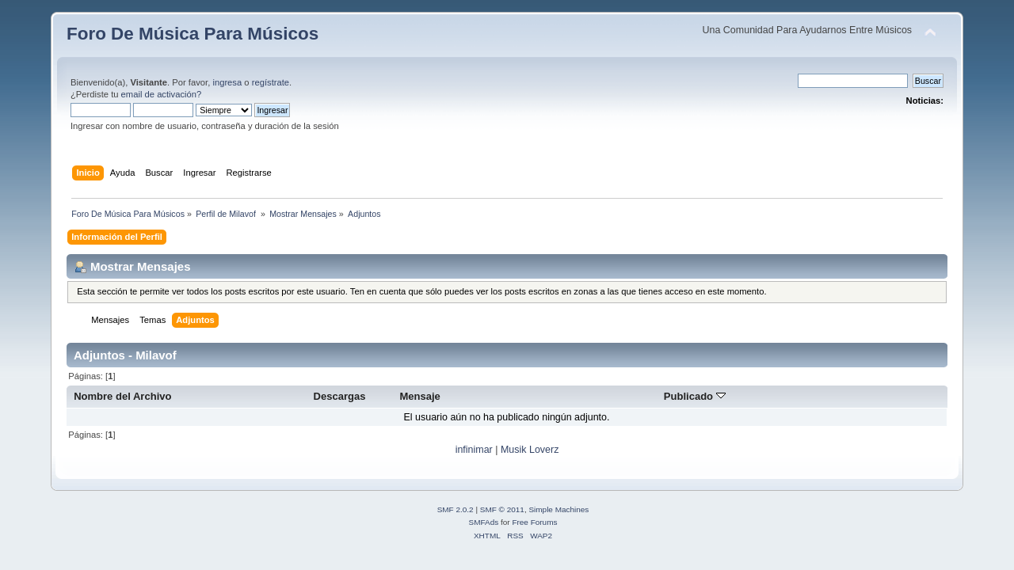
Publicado (695, 396)
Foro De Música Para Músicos (192, 34)
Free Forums (534, 522)
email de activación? (161, 94)
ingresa (227, 82)
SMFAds (484, 522)
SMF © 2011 (502, 509)
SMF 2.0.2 (455, 509)
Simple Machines (558, 509)
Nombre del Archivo (122, 396)
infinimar (474, 449)
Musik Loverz (529, 449)
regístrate (270, 82)
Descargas (340, 396)
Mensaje (419, 396)
